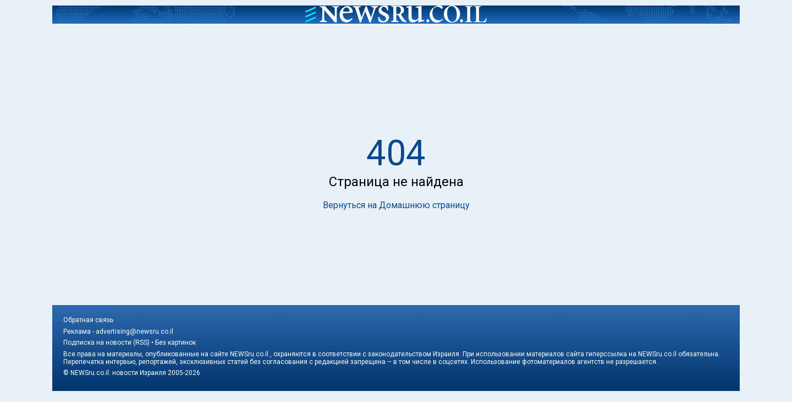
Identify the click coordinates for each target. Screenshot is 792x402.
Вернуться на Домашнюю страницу (396, 205)
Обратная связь (88, 320)
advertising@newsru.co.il (134, 331)
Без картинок (175, 342)
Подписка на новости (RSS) (106, 342)
